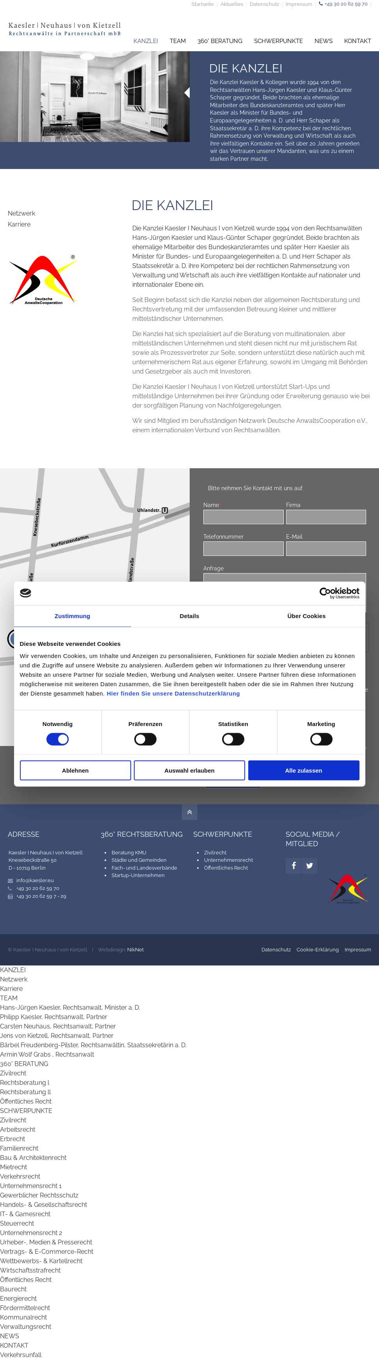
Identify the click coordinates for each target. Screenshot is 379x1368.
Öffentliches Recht (226, 868)
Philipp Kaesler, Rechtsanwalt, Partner (53, 1017)
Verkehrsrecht (20, 1176)
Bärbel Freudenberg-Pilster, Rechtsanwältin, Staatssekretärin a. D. (93, 1045)
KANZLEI (13, 970)
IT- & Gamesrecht (25, 1214)
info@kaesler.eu (35, 880)
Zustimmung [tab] (72, 615)
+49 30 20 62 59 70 (346, 4)
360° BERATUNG (24, 1064)
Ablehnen (75, 770)
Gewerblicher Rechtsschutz (39, 1195)
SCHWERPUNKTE (26, 1111)
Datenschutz (264, 4)
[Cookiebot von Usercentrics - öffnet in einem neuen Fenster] (325, 593)
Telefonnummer (223, 536)
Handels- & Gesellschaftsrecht (43, 1204)
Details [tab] (189, 615)
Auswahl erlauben (189, 770)
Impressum (299, 4)
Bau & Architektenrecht (33, 1157)
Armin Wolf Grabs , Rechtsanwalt (47, 1054)
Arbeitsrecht (17, 1129)
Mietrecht (13, 1167)
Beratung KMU (129, 853)
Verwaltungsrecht (25, 1326)
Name (212, 505)
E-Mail (295, 536)
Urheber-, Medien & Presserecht (46, 1242)
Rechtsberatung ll (25, 1092)
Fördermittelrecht (25, 1308)
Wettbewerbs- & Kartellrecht (41, 1261)
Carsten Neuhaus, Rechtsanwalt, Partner (58, 1026)
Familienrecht (19, 1148)
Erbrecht (12, 1139)
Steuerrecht (17, 1223)
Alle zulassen (303, 770)
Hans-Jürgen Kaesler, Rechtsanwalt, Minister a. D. (70, 1007)
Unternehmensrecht (228, 860)
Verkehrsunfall (20, 1355)
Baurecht (13, 1289)
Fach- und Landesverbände (144, 868)
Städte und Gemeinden (139, 860)
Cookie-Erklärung (318, 950)
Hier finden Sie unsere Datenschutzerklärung (173, 693)
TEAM (9, 998)
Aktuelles (232, 4)
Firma (293, 505)
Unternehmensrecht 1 (31, 1186)
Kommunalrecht (23, 1317)
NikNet (135, 950)
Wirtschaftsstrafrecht (30, 1270)
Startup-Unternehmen (138, 875)
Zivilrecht (215, 853)
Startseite (203, 4)
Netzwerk (21, 213)
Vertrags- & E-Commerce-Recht (46, 1251)
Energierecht (18, 1298)
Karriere (19, 224)
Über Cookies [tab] (307, 615)
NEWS (9, 1336)
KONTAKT (14, 1345)
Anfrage (214, 568)
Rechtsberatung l (24, 1082)
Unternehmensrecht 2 (31, 1233)
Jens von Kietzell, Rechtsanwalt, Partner (57, 1035)
